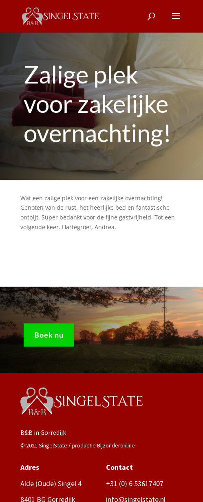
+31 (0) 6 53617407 (134, 483)
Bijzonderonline (116, 445)
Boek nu (49, 336)
